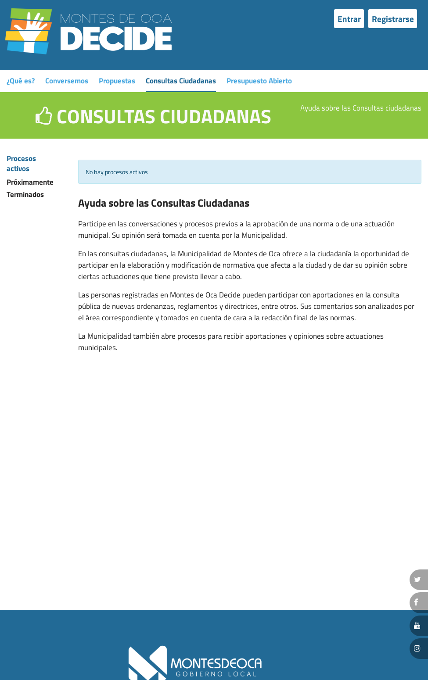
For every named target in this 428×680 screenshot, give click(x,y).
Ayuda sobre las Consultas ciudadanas (360, 108)
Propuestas (117, 80)
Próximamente (17, 182)
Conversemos (66, 80)
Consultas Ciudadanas (181, 80)
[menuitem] (351, 18)
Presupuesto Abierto (259, 80)
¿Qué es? (21, 80)
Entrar (349, 18)
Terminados (17, 194)
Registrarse (393, 18)
